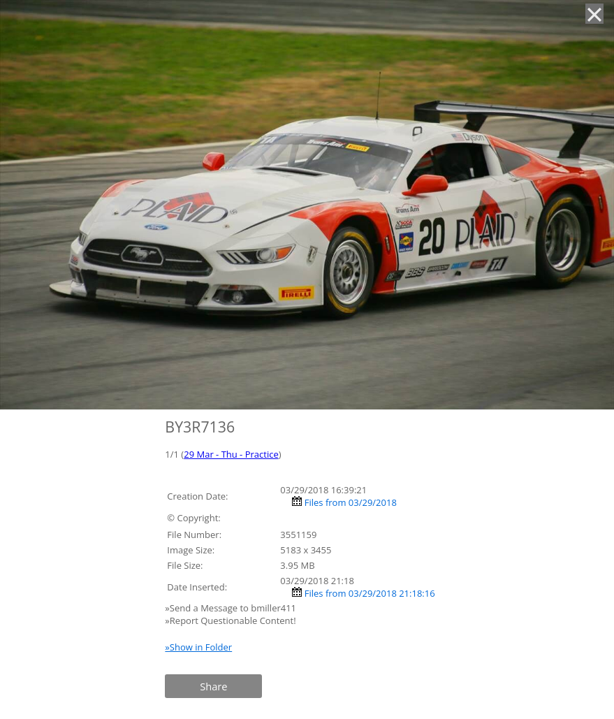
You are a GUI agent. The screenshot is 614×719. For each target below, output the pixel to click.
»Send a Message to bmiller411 (231, 608)
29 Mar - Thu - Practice (231, 454)
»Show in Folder (198, 647)
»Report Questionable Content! (230, 620)
